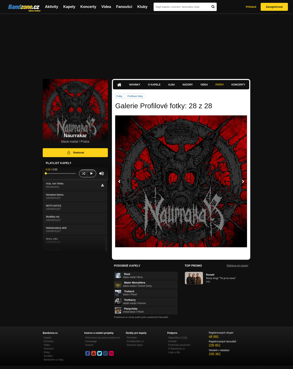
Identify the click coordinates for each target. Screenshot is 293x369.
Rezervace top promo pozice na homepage (102, 339)
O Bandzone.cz (176, 348)
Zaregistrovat (274, 6)
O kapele (154, 84)
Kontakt (172, 341)
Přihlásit (251, 6)
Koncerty (88, 7)
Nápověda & (177, 337)
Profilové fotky (135, 96)
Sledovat (75, 152)
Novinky (134, 84)
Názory (188, 84)
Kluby (142, 7)
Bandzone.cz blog (53, 359)
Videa (106, 7)
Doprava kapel (134, 345)
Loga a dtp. (174, 352)
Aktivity (51, 7)
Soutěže (48, 356)
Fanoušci (124, 7)
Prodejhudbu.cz (135, 341)
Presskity (132, 337)
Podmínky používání (179, 345)
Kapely (69, 7)
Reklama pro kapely (237, 265)
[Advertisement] (146, 44)
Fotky (219, 84)
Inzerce (89, 345)
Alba (171, 84)
